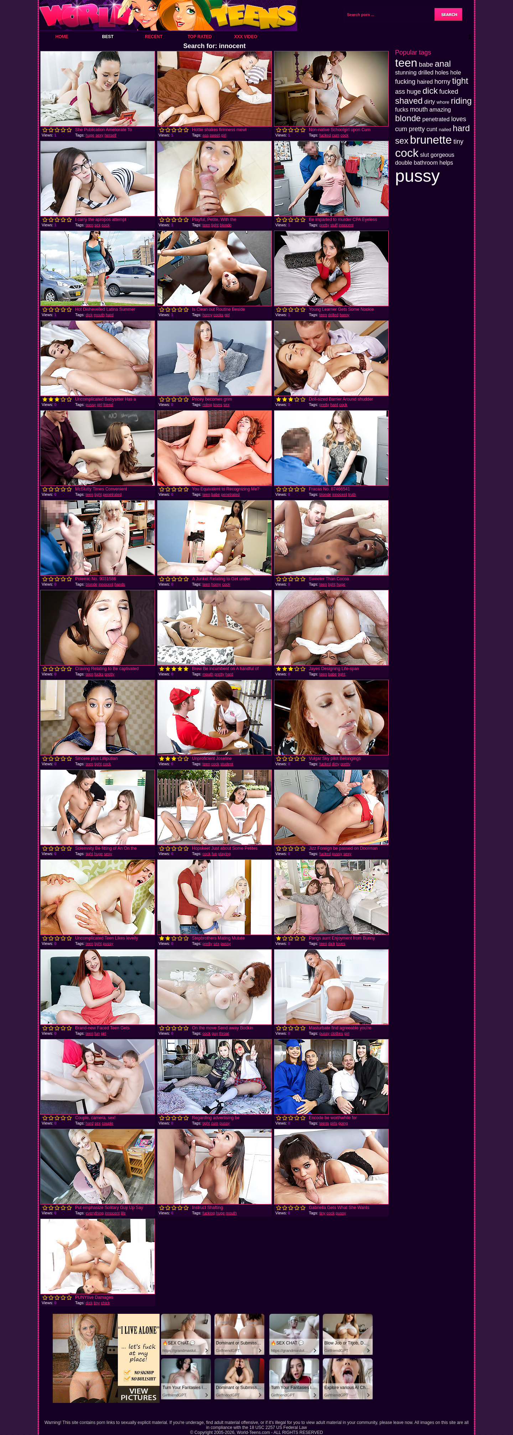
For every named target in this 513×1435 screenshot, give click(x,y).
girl (223, 135)
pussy (91, 404)
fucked (325, 135)
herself (110, 135)
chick (105, 1303)
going (343, 1123)
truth (352, 494)
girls (333, 1123)
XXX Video (245, 36)
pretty (324, 225)
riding (207, 404)
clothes (337, 1033)
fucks (99, 674)
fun (214, 854)
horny (207, 315)
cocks (218, 315)
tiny (322, 1213)
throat (224, 1033)
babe (215, 494)
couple (107, 1123)
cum (336, 135)
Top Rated (199, 36)
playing (224, 854)
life (123, 1213)
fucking (208, 1213)
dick (89, 315)
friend (108, 404)
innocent (346, 225)
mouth (99, 315)
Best (107, 36)
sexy (99, 135)
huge (90, 135)
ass (205, 135)
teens (324, 1123)
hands (119, 584)
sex (97, 225)
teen (89, 225)
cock (345, 135)
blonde (226, 225)
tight (215, 225)
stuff (334, 225)
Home (62, 36)
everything (95, 1213)
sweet (215, 135)
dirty (336, 764)
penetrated (112, 494)
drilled (333, 315)
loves (217, 404)
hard (110, 315)
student (227, 764)
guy (215, 1033)
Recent (153, 36)
